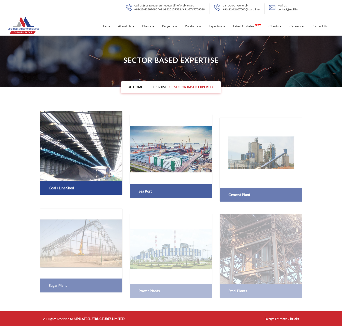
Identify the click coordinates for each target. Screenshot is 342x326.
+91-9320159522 (170, 9)
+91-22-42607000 (234, 9)
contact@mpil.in (288, 9)
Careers (296, 26)
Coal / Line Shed (61, 188)
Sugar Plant (58, 290)
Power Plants (149, 294)
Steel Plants (237, 294)
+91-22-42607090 (145, 9)
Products (193, 26)
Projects (169, 26)
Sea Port (145, 193)
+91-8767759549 (194, 9)
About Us (126, 26)
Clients (275, 26)
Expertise (217, 26)
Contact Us (319, 26)
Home (105, 26)
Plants (148, 26)
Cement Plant (239, 196)
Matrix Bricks (289, 319)
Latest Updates (247, 26)
